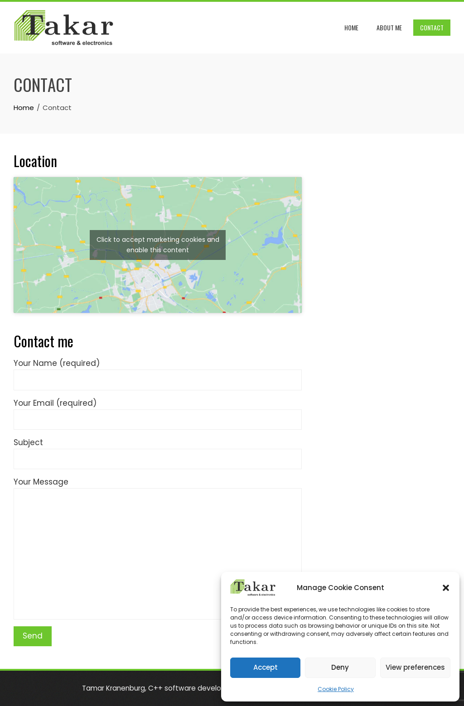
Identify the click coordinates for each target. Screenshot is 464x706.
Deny (340, 667)
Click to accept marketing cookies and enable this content (158, 245)
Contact (432, 27)
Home (351, 27)
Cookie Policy (336, 689)
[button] (445, 587)
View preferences (415, 667)
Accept (265, 667)
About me (389, 27)
